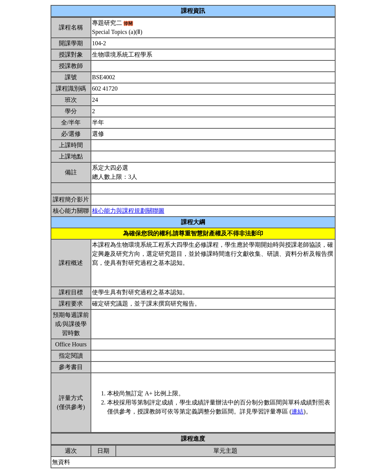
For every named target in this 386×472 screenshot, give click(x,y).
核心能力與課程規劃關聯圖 (128, 211)
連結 (297, 411)
